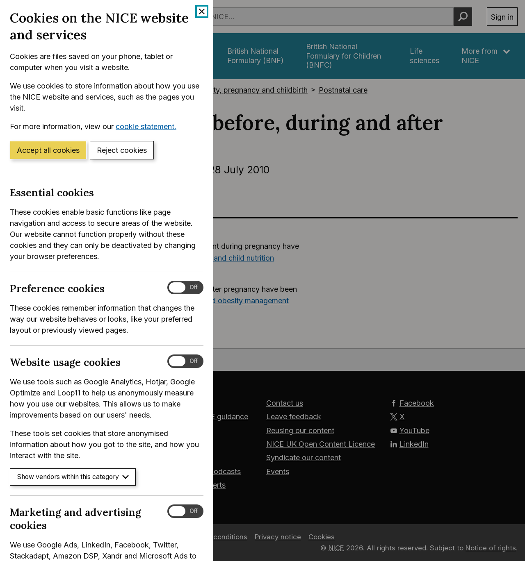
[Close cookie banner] (202, 11)
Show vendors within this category (73, 477)
